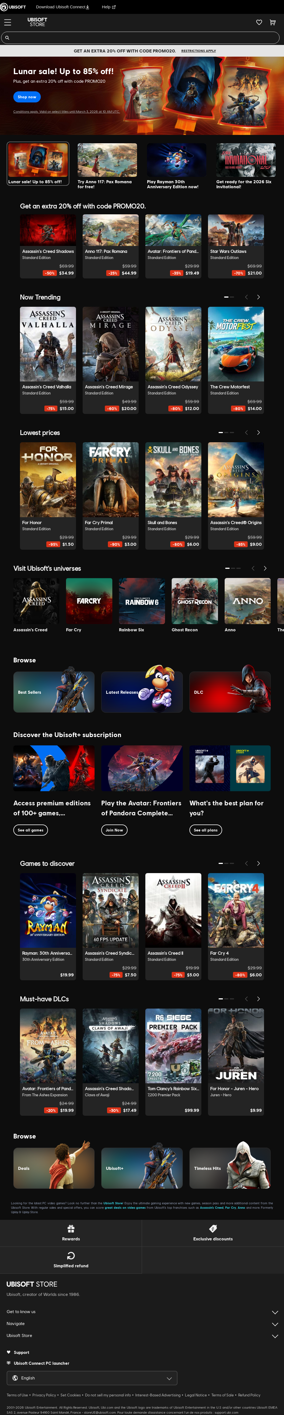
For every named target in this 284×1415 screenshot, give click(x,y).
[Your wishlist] (259, 22)
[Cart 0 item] (272, 22)
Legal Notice (196, 1395)
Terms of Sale (222, 1395)
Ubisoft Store (113, 1203)
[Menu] (7, 22)
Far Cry (230, 1207)
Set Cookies (70, 1395)
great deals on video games (125, 1207)
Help (109, 6)
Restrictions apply (198, 51)
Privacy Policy (44, 1395)
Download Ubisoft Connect (63, 6)
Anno (241, 1207)
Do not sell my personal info (108, 1395)
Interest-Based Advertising (158, 1395)
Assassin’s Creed (212, 1207)
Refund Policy (249, 1395)
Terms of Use (17, 1395)
